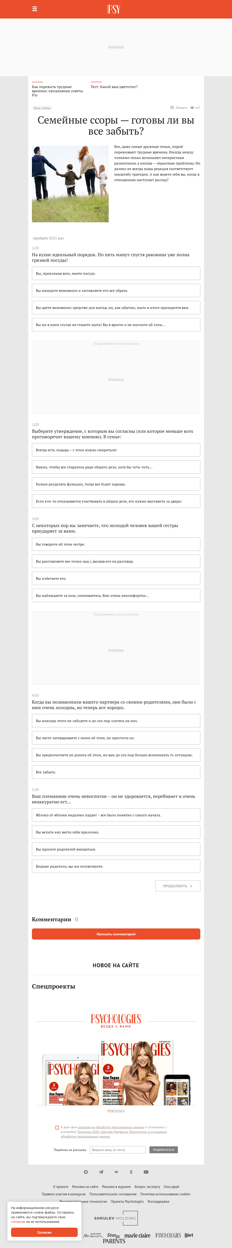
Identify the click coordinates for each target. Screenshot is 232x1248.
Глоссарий (171, 1186)
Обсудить (178, 108)
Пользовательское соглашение (113, 1194)
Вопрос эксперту (147, 1186)
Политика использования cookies (165, 1194)
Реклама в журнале (116, 1186)
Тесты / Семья (42, 108)
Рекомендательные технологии (83, 1201)
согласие (18, 1222)
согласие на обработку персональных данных (111, 1127)
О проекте (60, 1186)
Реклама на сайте (85, 1186)
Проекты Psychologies (127, 1201)
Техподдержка (158, 1201)
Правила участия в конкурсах (64, 1194)
